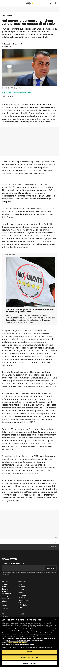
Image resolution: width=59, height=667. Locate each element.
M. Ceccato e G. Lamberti (12, 44)
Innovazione (6, 594)
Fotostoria (21, 587)
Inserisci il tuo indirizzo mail (13, 563)
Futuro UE (21, 598)
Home (3, 15)
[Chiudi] (56, 620)
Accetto (29, 652)
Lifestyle (5, 601)
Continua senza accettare (29, 657)
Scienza (5, 608)
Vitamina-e (22, 595)
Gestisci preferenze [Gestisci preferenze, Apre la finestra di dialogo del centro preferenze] (29, 663)
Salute (4, 606)
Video (20, 584)
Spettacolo (6, 599)
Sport (4, 603)
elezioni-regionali (20, 92)
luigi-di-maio (6, 92)
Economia (5, 589)
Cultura (5, 596)
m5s (29, 92)
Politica (9, 15)
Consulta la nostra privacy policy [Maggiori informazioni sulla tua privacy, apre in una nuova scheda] (17, 642)
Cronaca (5, 584)
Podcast (21, 589)
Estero (4, 587)
